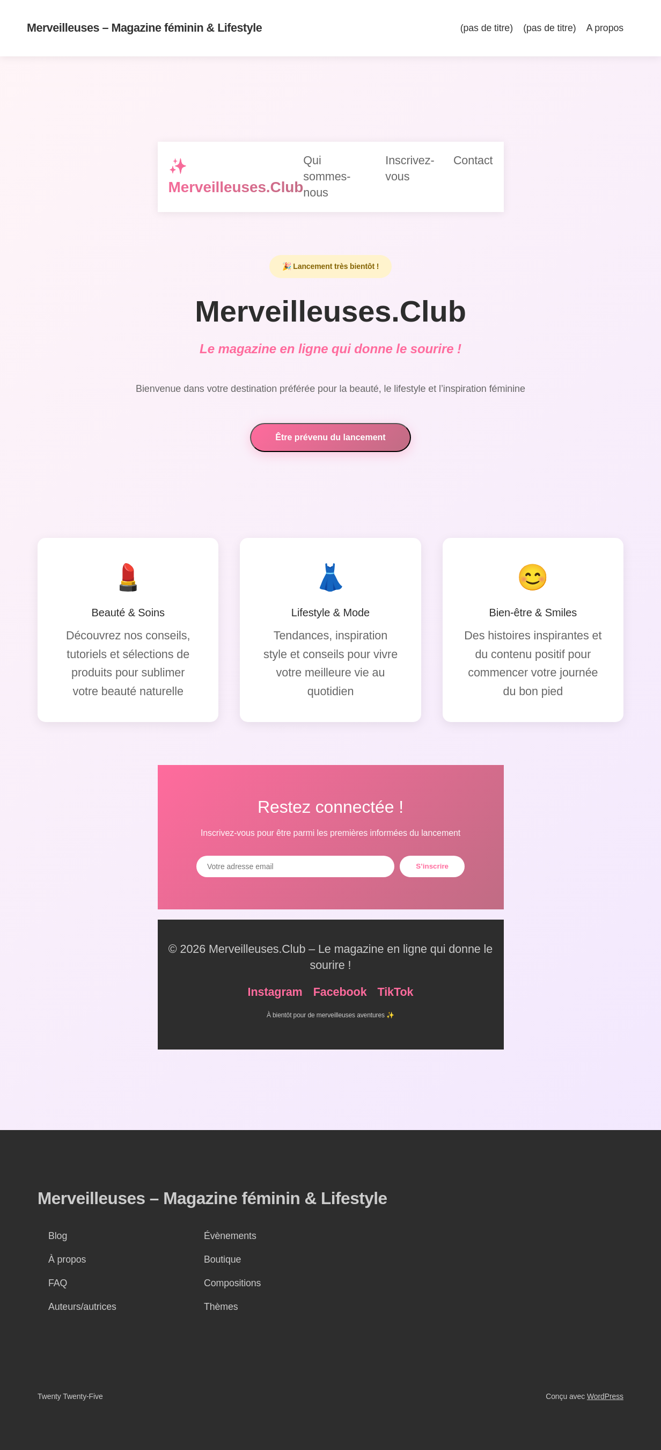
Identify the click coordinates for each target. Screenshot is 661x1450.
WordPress (605, 1396)
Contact (473, 160)
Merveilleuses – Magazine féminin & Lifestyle (144, 27)
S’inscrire (432, 866)
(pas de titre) (486, 28)
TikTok (396, 992)
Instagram (275, 992)
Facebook (340, 992)
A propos (604, 28)
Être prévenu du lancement (330, 438)
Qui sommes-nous (326, 176)
